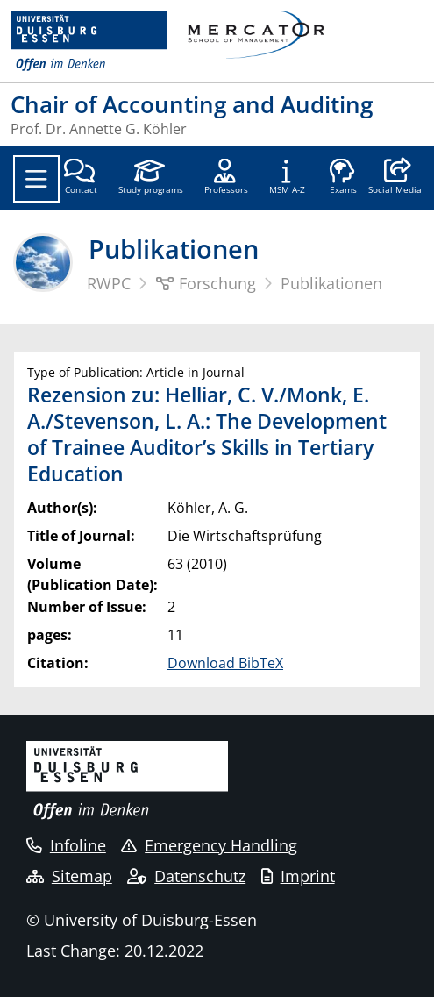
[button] (395, 178)
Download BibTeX (225, 663)
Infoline (66, 845)
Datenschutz (186, 876)
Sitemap (69, 876)
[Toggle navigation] (36, 179)
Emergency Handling (209, 845)
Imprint (298, 876)
